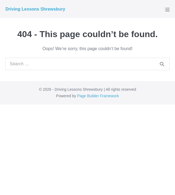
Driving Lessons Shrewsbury (35, 9)
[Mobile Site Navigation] (167, 9)
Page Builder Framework (98, 96)
